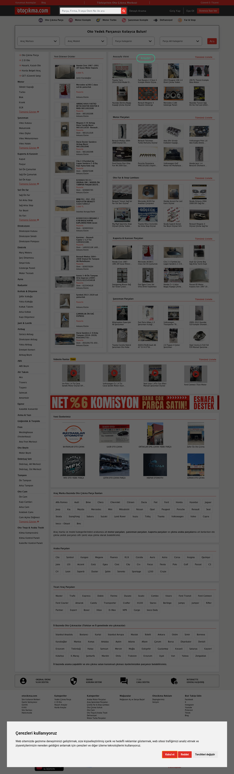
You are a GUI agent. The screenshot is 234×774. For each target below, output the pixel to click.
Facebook (189, 699)
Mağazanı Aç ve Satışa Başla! (132, 699)
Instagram (189, 705)
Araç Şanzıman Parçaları (97, 702)
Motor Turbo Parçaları (96, 718)
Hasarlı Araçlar (60, 705)
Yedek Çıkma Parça (62, 699)
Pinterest (189, 710)
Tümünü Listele (203, 299)
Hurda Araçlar (60, 707)
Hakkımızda (27, 713)
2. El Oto (58, 702)
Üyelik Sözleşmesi (29, 702)
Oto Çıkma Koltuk (94, 707)
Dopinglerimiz (158, 699)
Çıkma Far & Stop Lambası (98, 705)
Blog (187, 715)
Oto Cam (91, 710)
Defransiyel (92, 715)
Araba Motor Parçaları (96, 699)
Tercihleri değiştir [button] (205, 754)
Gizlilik (25, 705)
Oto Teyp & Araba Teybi (97, 713)
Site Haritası (27, 710)
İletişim (155, 702)
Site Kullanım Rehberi (31, 699)
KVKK (24, 707)
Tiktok (187, 713)
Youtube (188, 707)
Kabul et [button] (169, 754)
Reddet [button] (185, 754)
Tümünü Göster (29, 521)
